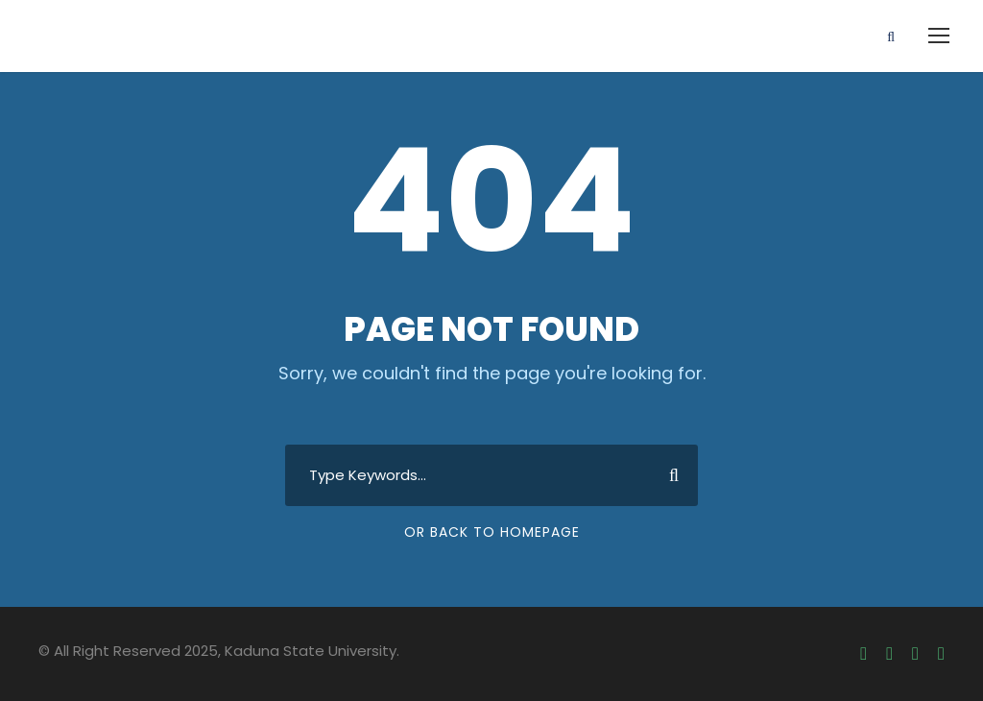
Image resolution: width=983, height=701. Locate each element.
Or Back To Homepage (492, 532)
